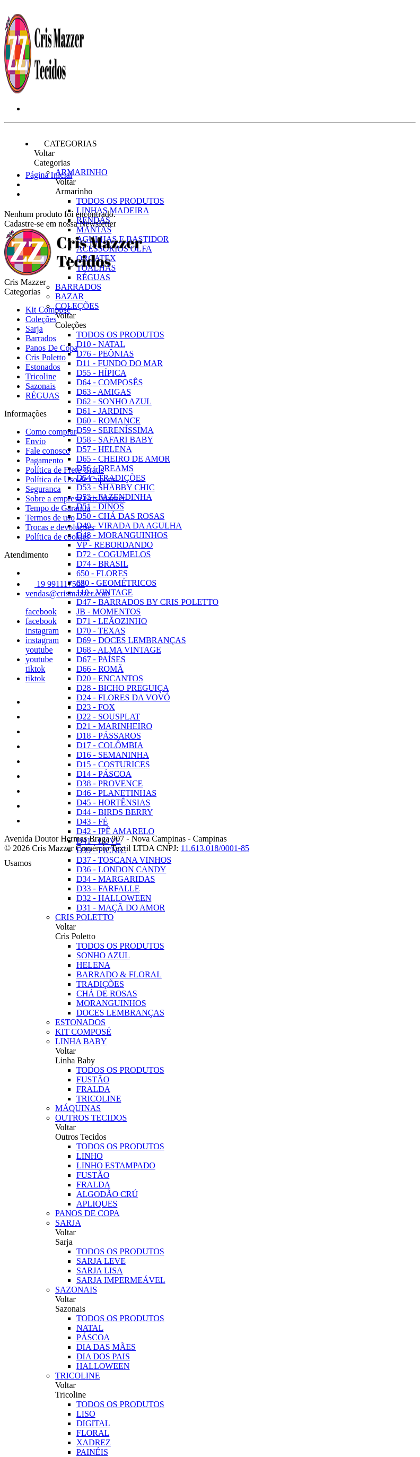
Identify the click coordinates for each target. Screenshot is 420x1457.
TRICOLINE (98, 1098)
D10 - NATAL (100, 344)
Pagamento (44, 460)
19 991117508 (55, 583)
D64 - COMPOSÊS (109, 382)
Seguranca (43, 488)
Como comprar (50, 431)
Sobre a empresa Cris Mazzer (75, 498)
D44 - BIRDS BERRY (114, 812)
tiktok (35, 668)
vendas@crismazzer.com (67, 593)
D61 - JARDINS (104, 410)
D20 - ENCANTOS (109, 678)
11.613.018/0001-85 (215, 848)
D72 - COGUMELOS (113, 554)
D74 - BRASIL (102, 563)
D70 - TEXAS (100, 630)
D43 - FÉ (92, 821)
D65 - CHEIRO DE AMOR (123, 458)
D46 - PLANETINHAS (116, 792)
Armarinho (81, 172)
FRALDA (93, 1089)
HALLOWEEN (102, 1366)
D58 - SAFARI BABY (114, 439)
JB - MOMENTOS (108, 611)
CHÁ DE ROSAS (106, 993)
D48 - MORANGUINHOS (122, 535)
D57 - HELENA (104, 449)
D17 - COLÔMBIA (109, 745)
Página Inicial (48, 174)
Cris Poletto (84, 917)
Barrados (78, 286)
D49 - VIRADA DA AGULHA (129, 525)
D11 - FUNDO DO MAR (119, 363)
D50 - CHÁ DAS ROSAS (120, 516)
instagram (42, 630)
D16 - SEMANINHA (112, 754)
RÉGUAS (42, 395)
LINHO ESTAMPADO (115, 1165)
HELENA (93, 964)
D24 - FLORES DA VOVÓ (123, 697)
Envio (35, 441)
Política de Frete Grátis (64, 469)
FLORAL (92, 1432)
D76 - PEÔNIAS (105, 353)
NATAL (89, 1327)
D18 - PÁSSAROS (108, 735)
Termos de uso (50, 517)
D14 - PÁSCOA (104, 773)
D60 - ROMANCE (108, 420)
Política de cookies (57, 536)
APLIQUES (96, 1203)
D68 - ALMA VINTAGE (118, 649)
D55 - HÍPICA (101, 372)
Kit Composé (83, 1031)
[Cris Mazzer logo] (44, 90)
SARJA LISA (99, 1270)
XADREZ (93, 1442)
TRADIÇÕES (100, 983)
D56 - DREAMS (105, 468)
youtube (39, 649)
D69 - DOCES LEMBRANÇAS (131, 640)
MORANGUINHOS (111, 1003)
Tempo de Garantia (57, 508)
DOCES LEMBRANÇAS (120, 1012)
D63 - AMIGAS (103, 391)
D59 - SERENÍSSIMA (115, 430)
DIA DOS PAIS (103, 1356)
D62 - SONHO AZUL (114, 401)
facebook (41, 611)
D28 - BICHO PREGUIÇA (122, 687)
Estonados (80, 1022)
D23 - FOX (95, 707)
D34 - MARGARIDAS (115, 878)
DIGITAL (93, 1423)
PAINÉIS (92, 1451)
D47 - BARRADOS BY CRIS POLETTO (147, 601)
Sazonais (76, 1289)
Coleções (77, 305)
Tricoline (77, 1375)
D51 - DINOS (100, 506)
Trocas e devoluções (59, 527)
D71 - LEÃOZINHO (111, 621)
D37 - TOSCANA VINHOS (123, 859)
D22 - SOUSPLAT (108, 716)
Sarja (68, 1222)
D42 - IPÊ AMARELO (115, 831)
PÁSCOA (93, 1337)
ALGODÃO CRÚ (107, 1194)
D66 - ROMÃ (100, 668)
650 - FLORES (102, 573)
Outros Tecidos (91, 1117)
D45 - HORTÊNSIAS (113, 802)
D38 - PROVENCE (109, 783)
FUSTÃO (92, 1079)
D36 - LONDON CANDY (121, 869)
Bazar (69, 296)
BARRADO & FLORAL (119, 974)
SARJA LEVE (101, 1260)
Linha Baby (81, 1041)
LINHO (89, 1155)
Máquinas (78, 1108)
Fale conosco (47, 450)
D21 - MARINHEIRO (114, 726)
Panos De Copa (87, 1213)
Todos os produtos (120, 200)
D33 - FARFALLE (107, 888)
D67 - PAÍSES (101, 659)
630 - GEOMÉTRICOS (116, 582)
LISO (85, 1413)
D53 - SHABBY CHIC (115, 487)
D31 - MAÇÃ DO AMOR (120, 907)
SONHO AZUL (103, 955)
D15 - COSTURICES (113, 764)
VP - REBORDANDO (114, 544)
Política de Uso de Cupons (70, 479)
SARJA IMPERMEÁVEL (120, 1280)
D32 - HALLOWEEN (113, 898)
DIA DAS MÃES (106, 1346)
